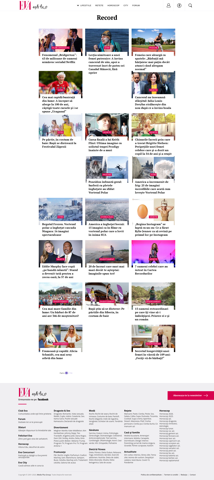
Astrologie (163, 426)
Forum (136, 5)
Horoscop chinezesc (168, 423)
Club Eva (23, 410)
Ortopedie (103, 443)
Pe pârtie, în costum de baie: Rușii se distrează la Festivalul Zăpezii (59, 143)
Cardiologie (94, 440)
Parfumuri (74, 455)
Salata (127, 416)
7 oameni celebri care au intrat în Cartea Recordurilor (151, 270)
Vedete (153, 90)
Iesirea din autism (136, 457)
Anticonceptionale (97, 438)
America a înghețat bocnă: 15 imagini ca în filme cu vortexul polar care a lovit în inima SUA (106, 229)
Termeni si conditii (171, 475)
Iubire (68, 416)
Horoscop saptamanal (169, 460)
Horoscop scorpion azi (169, 443)
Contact (193, 475)
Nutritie (101, 457)
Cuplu (62, 416)
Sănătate (94, 430)
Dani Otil (58, 438)
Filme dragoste (60, 48)
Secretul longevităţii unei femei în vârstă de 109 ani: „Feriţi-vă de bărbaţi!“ (152, 354)
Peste (147, 413)
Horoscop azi (165, 418)
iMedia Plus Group (44, 475)
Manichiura (71, 457)
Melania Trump (78, 440)
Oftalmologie (105, 440)
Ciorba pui (138, 423)
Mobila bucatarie (131, 435)
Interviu (137, 455)
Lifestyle (85, 5)
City (126, 5)
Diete (91, 452)
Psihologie (113, 433)
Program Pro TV (72, 443)
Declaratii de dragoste (74, 421)
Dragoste (58, 413)
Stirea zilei (107, 217)
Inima (105, 433)
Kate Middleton (75, 430)
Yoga (91, 455)
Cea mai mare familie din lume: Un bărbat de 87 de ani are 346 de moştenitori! (60, 312)
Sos (152, 413)
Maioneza (135, 421)
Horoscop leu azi (166, 453)
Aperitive (147, 418)
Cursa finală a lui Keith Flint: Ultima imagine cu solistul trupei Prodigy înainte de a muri (105, 145)
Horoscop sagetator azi (169, 445)
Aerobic (107, 455)
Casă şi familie (132, 432)
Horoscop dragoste (167, 421)
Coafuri (83, 455)
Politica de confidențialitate (151, 475)
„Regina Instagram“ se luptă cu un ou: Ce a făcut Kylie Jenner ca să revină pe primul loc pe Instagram (153, 229)
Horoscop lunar (166, 428)
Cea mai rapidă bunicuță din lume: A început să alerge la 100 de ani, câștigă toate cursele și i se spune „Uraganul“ (60, 104)
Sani (63, 457)
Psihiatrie (113, 443)
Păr (55, 455)
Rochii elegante (95, 419)
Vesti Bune (136, 460)
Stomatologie (106, 435)
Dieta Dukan (106, 452)
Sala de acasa (105, 462)
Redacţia (184, 475)
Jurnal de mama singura (144, 443)
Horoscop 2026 (166, 413)
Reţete (127, 410)
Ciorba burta (149, 423)
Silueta (106, 460)
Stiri (107, 48)
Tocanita (154, 416)
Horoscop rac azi (166, 431)
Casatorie (76, 416)
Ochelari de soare (106, 421)
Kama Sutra (59, 418)
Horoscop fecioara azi (169, 436)
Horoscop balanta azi (168, 455)
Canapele (145, 438)
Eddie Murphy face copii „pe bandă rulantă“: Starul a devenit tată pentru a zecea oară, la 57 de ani (60, 272)
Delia (77, 438)
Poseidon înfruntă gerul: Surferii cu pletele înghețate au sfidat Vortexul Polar (105, 187)
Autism (150, 445)
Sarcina (92, 433)
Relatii (56, 416)
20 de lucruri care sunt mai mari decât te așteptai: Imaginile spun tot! (106, 270)
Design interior (141, 440)
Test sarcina (111, 438)
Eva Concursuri (26, 452)
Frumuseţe (60, 452)
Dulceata (145, 416)
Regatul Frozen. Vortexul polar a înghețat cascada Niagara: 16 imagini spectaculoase (59, 229)
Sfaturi (22, 427)
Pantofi (116, 416)
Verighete (93, 421)
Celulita (62, 460)
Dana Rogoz (80, 435)
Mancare (128, 413)
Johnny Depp (70, 433)
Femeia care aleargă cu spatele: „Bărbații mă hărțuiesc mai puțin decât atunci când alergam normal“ (152, 62)
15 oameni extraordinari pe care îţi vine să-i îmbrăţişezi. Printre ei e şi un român (152, 314)
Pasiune (153, 48)
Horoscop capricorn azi (169, 440)
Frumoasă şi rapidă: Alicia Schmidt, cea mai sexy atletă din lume (59, 354)
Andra (71, 438)
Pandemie (128, 462)
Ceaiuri (99, 433)
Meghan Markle (61, 430)
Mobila (137, 438)
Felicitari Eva (25, 435)
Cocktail (127, 418)
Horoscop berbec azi (168, 458)
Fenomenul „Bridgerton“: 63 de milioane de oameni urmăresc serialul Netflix (59, 58)
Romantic (67, 413)
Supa (138, 416)
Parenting (128, 443)
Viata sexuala (78, 413)
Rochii (60, 455)
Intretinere (99, 455)
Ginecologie (94, 435)
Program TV (59, 443)
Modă (92, 410)
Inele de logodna (110, 419)
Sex (82, 416)
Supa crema (137, 418)
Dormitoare (129, 440)
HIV (96, 443)
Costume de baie (104, 416)
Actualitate (130, 451)
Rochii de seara (102, 413)
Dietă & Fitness (97, 449)
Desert (127, 421)
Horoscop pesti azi (167, 450)
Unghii (66, 455)
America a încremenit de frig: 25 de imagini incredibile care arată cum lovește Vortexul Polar (152, 187)
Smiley (65, 438)
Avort (114, 440)
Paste (135, 413)
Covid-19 (146, 460)
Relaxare (117, 452)
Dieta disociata (95, 460)
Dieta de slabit (112, 457)
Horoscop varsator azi (169, 448)
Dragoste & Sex (62, 410)
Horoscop (113, 5)
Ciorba (141, 413)
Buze (56, 460)
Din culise (128, 455)
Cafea (132, 416)
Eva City (22, 462)
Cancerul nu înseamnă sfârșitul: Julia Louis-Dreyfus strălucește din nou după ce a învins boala (153, 102)
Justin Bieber (65, 440)
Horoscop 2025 (166, 416)
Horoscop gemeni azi (168, 433)
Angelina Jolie (69, 435)
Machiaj (57, 457)
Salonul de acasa (68, 462)
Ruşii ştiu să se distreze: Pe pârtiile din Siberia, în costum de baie (106, 312)
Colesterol (117, 435)
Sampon (80, 457)
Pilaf (142, 421)
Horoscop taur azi (167, 438)
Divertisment (107, 259)
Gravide (127, 445)
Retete (99, 5)
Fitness (97, 452)
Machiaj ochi (71, 460)
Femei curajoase (139, 445)
